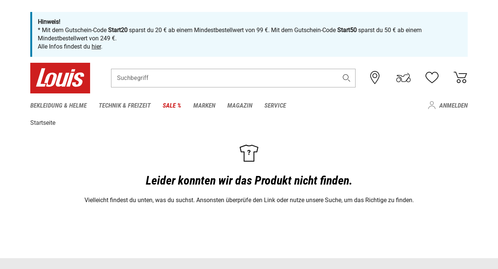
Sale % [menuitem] (172, 105)
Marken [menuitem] (204, 105)
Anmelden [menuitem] (453, 105)
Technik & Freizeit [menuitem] (125, 105)
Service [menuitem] (275, 105)
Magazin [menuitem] (239, 105)
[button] (346, 78)
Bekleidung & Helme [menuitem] (58, 105)
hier (96, 46)
